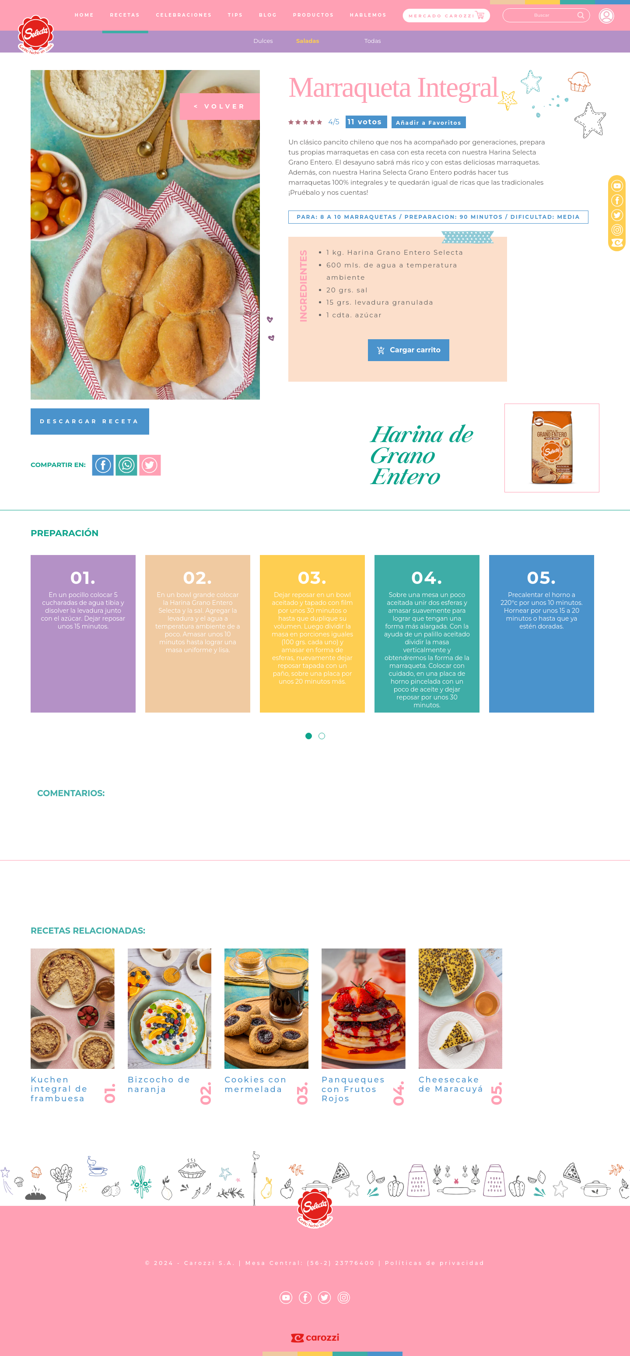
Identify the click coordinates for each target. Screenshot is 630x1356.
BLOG (268, 15)
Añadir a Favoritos (429, 122)
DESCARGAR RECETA (90, 421)
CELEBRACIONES (184, 15)
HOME (86, 14)
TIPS (235, 15)
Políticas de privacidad (435, 1263)
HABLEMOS (368, 15)
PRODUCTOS (313, 15)
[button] (308, 736)
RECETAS (125, 15)
